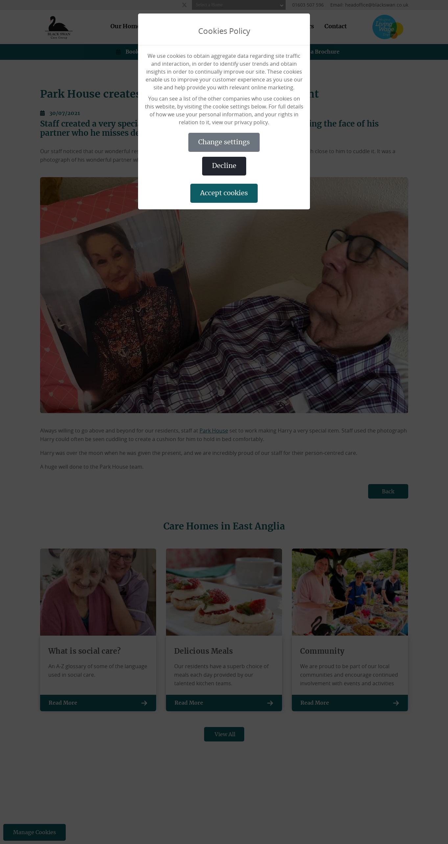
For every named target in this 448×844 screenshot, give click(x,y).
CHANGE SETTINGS (224, 142)
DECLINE (224, 166)
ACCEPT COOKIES (224, 193)
